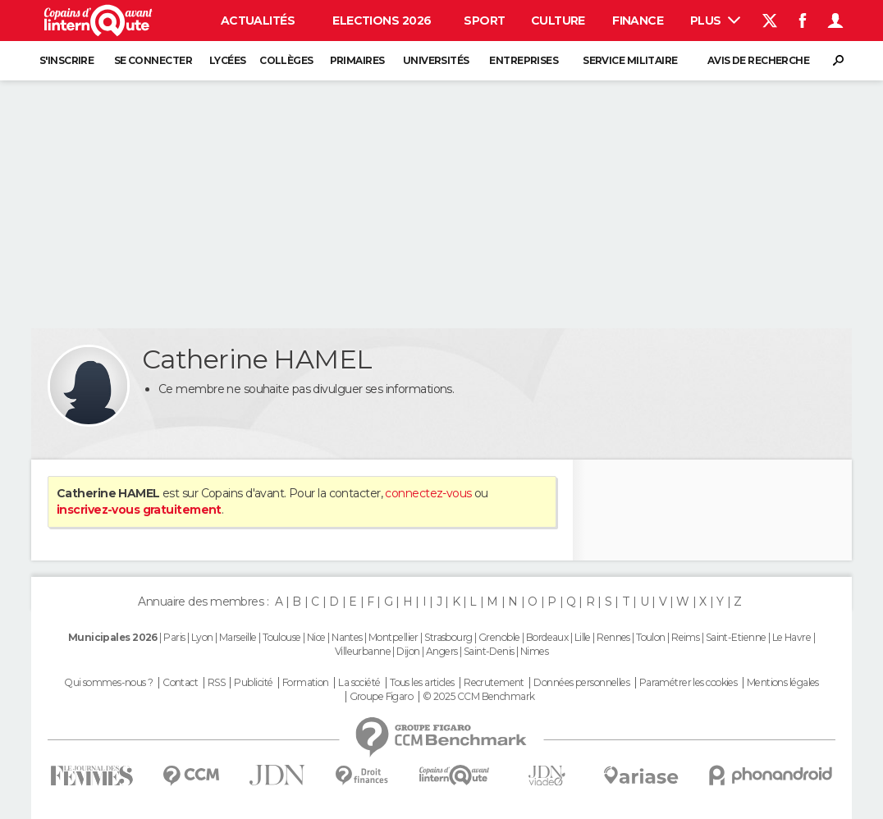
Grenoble (499, 637)
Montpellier (393, 637)
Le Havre (792, 637)
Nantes (347, 637)
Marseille (238, 637)
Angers (442, 651)
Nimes (534, 651)
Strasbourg (448, 637)
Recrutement (494, 683)
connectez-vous (428, 493)
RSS (216, 683)
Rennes (613, 637)
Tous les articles (422, 683)
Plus (715, 20)
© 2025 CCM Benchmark (479, 696)
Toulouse (282, 637)
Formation (305, 683)
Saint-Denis (489, 651)
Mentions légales (783, 683)
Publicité (253, 683)
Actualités (258, 20)
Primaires (357, 60)
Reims (685, 637)
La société (359, 683)
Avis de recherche (758, 60)
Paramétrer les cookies (688, 683)
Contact (180, 683)
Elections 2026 (381, 20)
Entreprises (523, 60)
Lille (582, 637)
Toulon (651, 637)
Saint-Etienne (736, 637)
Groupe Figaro (382, 696)
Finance (637, 20)
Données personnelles (581, 683)
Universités (436, 60)
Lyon (202, 637)
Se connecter (153, 60)
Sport (484, 20)
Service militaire (630, 60)
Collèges (286, 60)
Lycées (227, 60)
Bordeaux (547, 637)
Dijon (407, 651)
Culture (558, 20)
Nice (316, 637)
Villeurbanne (363, 651)
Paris (174, 637)
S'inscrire (66, 60)
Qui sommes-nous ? (108, 683)
